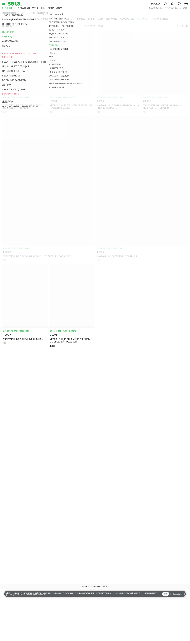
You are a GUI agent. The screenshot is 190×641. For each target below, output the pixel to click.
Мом (100, 18)
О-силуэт (143, 18)
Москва (155, 3)
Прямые (80, 18)
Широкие (111, 18)
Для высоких (17, 18)
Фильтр (8, 26)
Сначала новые (95, 26)
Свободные (127, 18)
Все (4, 18)
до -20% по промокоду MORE (95, 586)
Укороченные (160, 18)
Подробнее (177, 594)
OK (165, 594)
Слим (69, 18)
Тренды (58, 18)
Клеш (91, 18)
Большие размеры (39, 18)
